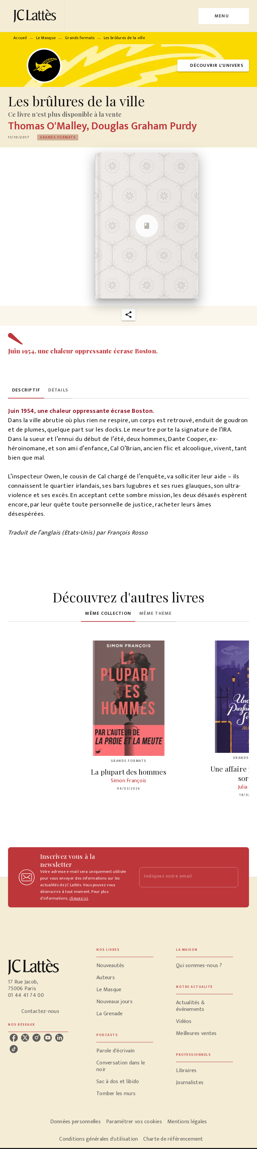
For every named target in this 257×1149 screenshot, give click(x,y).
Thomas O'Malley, (49, 126)
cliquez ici (78, 898)
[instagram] (36, 1037)
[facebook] (13, 1037)
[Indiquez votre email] (180, 877)
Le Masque (46, 37)
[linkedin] (59, 1037)
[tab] (26, 390)
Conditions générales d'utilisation (98, 1139)
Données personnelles (75, 1121)
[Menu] (223, 16)
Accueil (20, 37)
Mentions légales (187, 1121)
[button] (213, 66)
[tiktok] (13, 1049)
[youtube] (48, 1037)
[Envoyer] (230, 877)
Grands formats (79, 37)
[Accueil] (36, 16)
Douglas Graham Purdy (144, 126)
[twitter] (25, 1037)
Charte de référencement (173, 1139)
